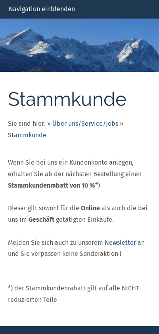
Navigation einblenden (42, 9)
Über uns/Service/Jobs (85, 123)
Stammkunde (27, 135)
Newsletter (120, 242)
